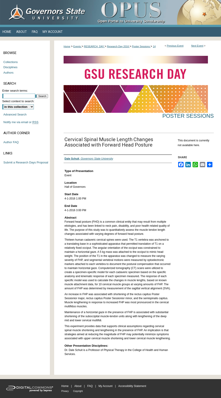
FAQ (90, 386)
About (77, 386)
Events (77, 46)
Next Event (197, 45)
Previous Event (175, 45)
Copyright (78, 391)
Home (67, 46)
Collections (10, 62)
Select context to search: (18, 101)
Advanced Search (15, 114)
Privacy (65, 391)
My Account (106, 386)
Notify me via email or (20, 122)
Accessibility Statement (132, 386)
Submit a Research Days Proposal (25, 162)
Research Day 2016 (118, 46)
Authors (8, 72)
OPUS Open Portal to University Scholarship (155, 12)
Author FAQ (11, 142)
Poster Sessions (141, 46)
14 (154, 46)
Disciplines (10, 67)
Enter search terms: (15, 90)
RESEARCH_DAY (94, 46)
